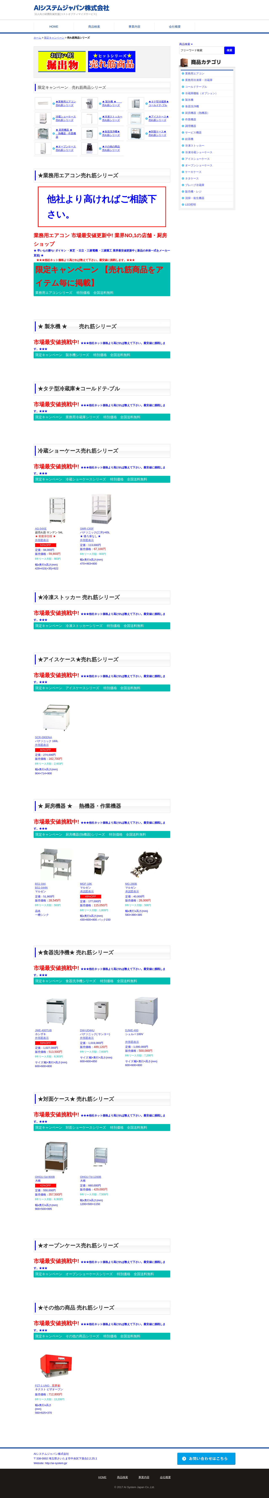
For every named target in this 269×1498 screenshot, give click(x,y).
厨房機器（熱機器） (197, 112)
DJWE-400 (131, 1030)
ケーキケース (193, 171)
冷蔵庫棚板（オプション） (201, 93)
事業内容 (134, 26)
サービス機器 (193, 132)
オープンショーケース (198, 165)
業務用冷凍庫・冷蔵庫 (198, 80)
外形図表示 (42, 540)
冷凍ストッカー (194, 145)
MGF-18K (86, 883)
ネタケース (192, 178)
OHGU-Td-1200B (90, 1176)
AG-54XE (41, 528)
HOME (53, 26)
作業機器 (190, 119)
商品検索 (94, 26)
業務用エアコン (194, 73)
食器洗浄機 (192, 106)
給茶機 (189, 139)
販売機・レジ (193, 191)
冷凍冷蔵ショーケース (198, 152)
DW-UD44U (87, 1030)
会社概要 (175, 26)
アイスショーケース (197, 158)
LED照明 (190, 204)
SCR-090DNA (43, 737)
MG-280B (131, 883)
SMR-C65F (87, 528)
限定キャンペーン (54, 37)
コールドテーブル (196, 86)
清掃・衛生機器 (194, 198)
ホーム (37, 37)
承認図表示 (87, 891)
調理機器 (190, 126)
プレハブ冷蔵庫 (194, 185)
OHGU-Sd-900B (45, 1176)
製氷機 (189, 99)
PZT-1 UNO (47, 1385)
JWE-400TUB (43, 1030)
